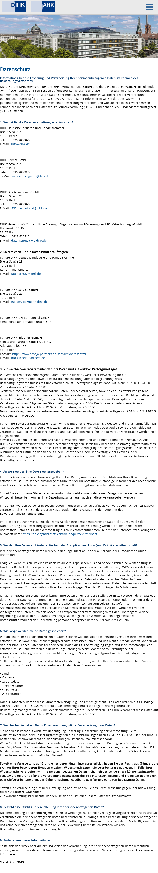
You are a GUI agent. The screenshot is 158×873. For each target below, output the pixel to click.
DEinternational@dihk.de (29, 208)
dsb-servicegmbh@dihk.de (29, 302)
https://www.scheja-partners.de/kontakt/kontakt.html (49, 354)
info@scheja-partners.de (27, 358)
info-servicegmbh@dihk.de (30, 176)
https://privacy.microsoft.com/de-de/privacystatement (59, 534)
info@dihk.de (20, 144)
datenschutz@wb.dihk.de (29, 240)
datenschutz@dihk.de (25, 274)
